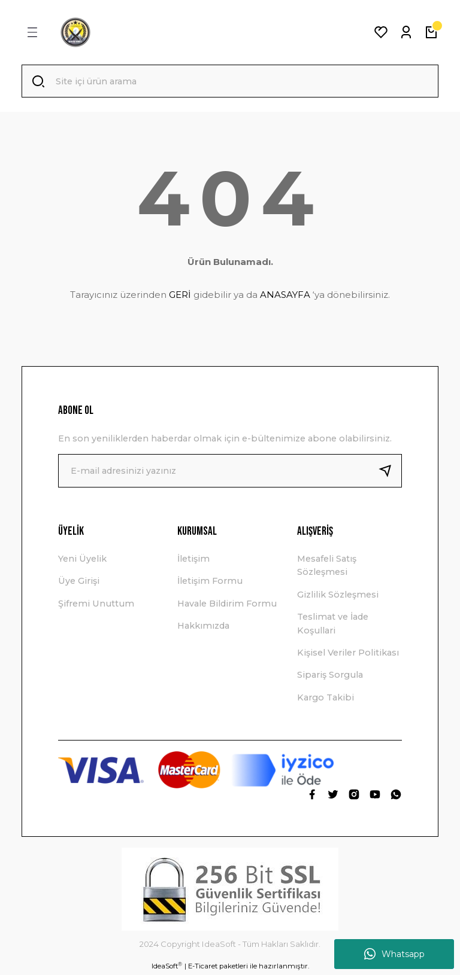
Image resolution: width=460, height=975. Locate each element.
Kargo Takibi (325, 698)
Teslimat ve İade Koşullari (332, 624)
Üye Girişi (78, 581)
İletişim (193, 559)
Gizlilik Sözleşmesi (338, 595)
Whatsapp (394, 954)
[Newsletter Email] (230, 471)
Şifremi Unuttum (96, 604)
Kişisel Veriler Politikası (348, 653)
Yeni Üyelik (82, 559)
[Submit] (390, 471)
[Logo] (75, 32)
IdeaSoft (167, 966)
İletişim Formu (210, 581)
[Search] (230, 81)
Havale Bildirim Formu (227, 604)
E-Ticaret (202, 966)
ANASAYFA (285, 295)
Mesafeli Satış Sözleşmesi (326, 566)
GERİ (180, 295)
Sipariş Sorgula (330, 675)
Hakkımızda (203, 626)
